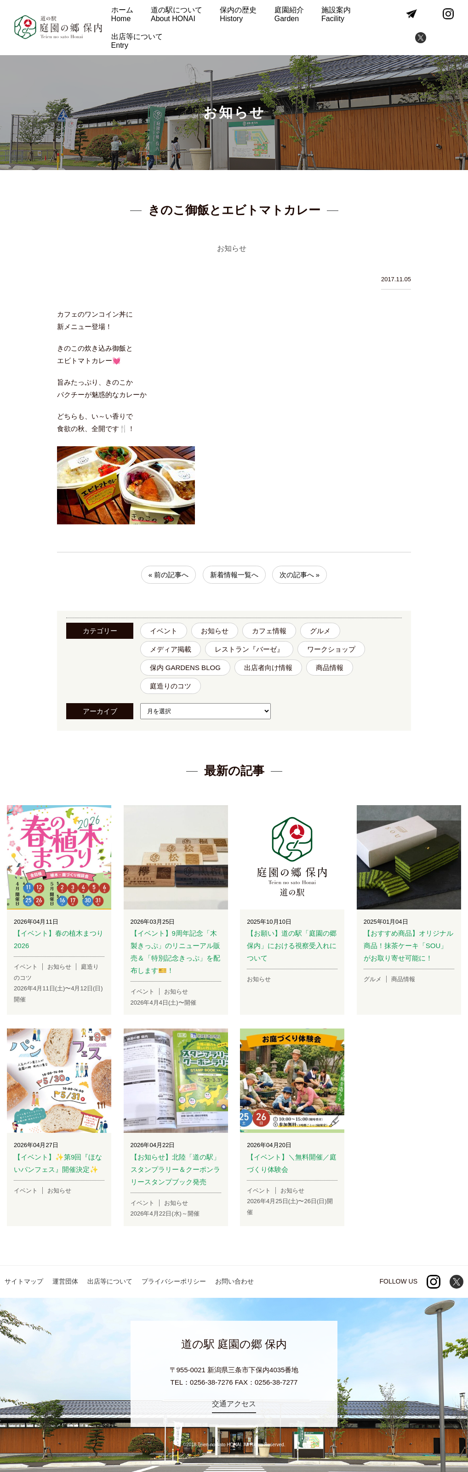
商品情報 (329, 667)
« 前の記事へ (168, 575)
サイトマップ (24, 1281)
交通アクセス (234, 1404)
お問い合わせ (234, 1281)
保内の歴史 (238, 14)
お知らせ (214, 631)
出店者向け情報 (268, 667)
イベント (163, 631)
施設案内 (336, 14)
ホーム (122, 14)
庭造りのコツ (170, 686)
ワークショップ (331, 649)
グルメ (320, 631)
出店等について (137, 41)
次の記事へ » (300, 575)
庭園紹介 (289, 14)
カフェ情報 (269, 631)
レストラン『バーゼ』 (249, 649)
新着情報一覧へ (234, 575)
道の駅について (176, 14)
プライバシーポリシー (174, 1281)
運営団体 (65, 1281)
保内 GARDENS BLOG (185, 667)
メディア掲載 (170, 649)
